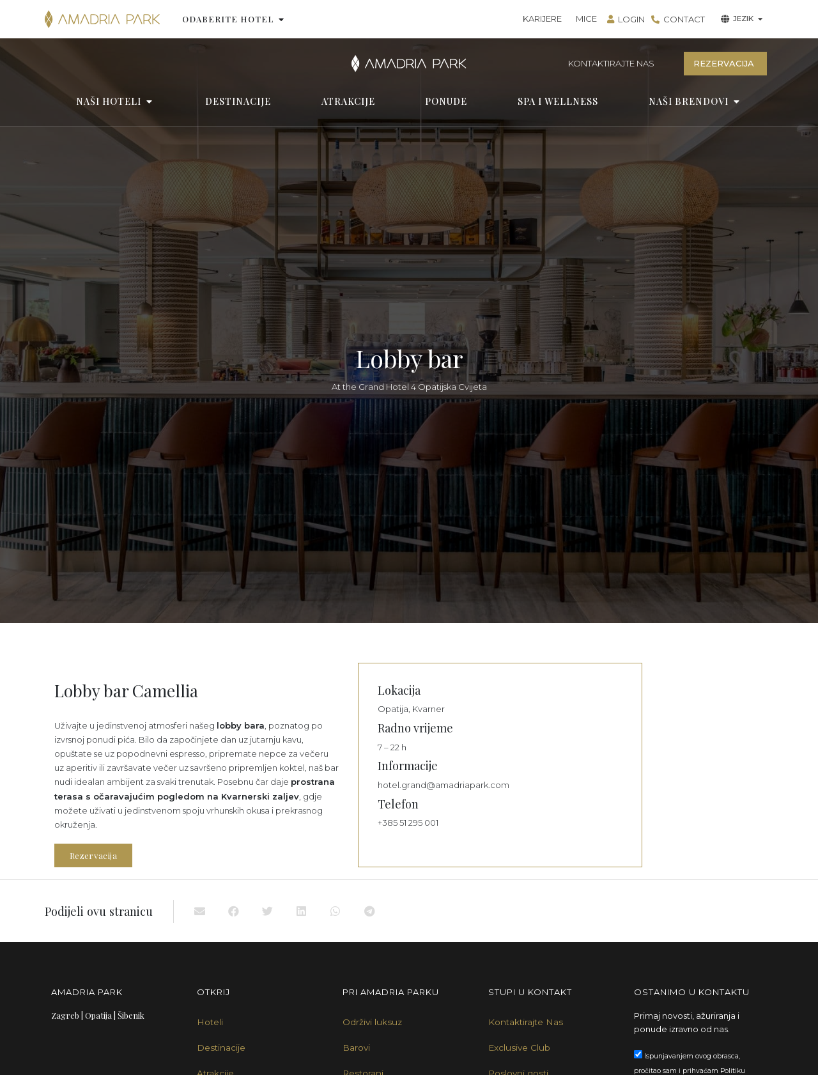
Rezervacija (93, 855)
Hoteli (210, 1022)
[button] (281, 19)
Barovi (356, 1047)
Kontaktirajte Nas (525, 1022)
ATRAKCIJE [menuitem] (348, 101)
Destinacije (221, 1047)
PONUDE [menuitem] (446, 101)
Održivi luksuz (372, 1022)
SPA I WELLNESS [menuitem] (558, 101)
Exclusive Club (519, 1047)
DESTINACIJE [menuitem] (238, 101)
